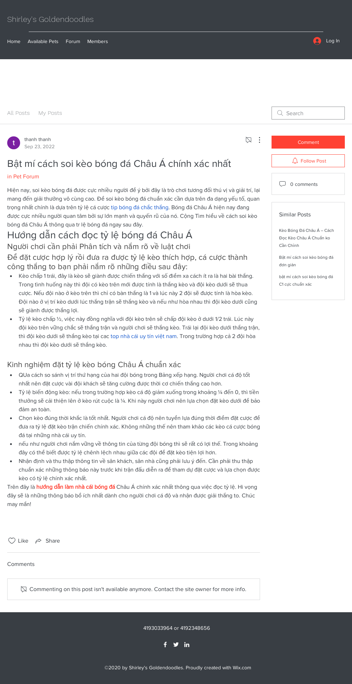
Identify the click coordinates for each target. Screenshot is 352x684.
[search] (308, 113)
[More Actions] (255, 140)
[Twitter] (176, 644)
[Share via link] (47, 541)
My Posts (50, 112)
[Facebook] (165, 644)
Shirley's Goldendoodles (50, 19)
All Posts (18, 112)
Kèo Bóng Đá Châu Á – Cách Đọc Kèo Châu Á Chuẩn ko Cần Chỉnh (306, 238)
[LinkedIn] (186, 644)
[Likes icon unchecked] (12, 541)
